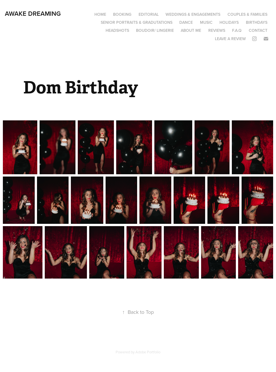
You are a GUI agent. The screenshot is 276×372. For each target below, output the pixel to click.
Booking (122, 14)
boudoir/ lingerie (155, 30)
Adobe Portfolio (147, 352)
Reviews (216, 30)
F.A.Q (237, 30)
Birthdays (256, 22)
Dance (186, 22)
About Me (191, 30)
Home (100, 14)
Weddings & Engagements (193, 14)
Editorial (149, 14)
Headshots (117, 30)
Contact (258, 30)
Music (206, 22)
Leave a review (230, 39)
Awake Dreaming (33, 13)
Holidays (229, 22)
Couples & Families (247, 14)
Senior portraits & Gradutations (136, 22)
